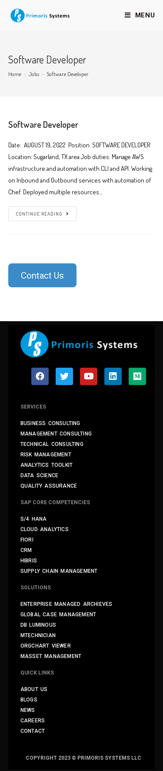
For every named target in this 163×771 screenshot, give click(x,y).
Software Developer (43, 124)
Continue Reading (42, 214)
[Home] (14, 73)
